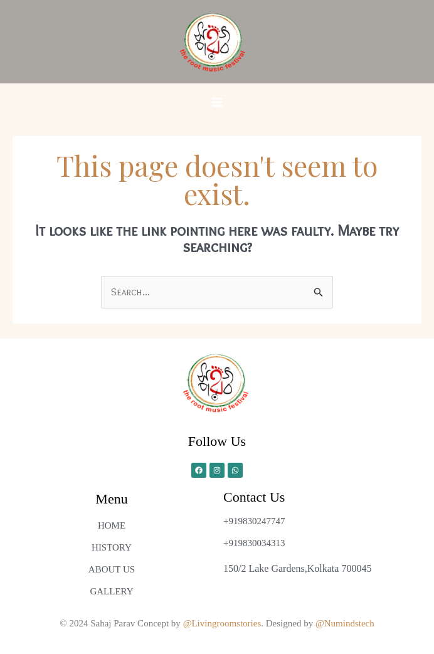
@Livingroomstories (222, 623)
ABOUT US (111, 569)
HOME (111, 525)
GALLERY (111, 591)
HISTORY (112, 547)
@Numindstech (344, 623)
